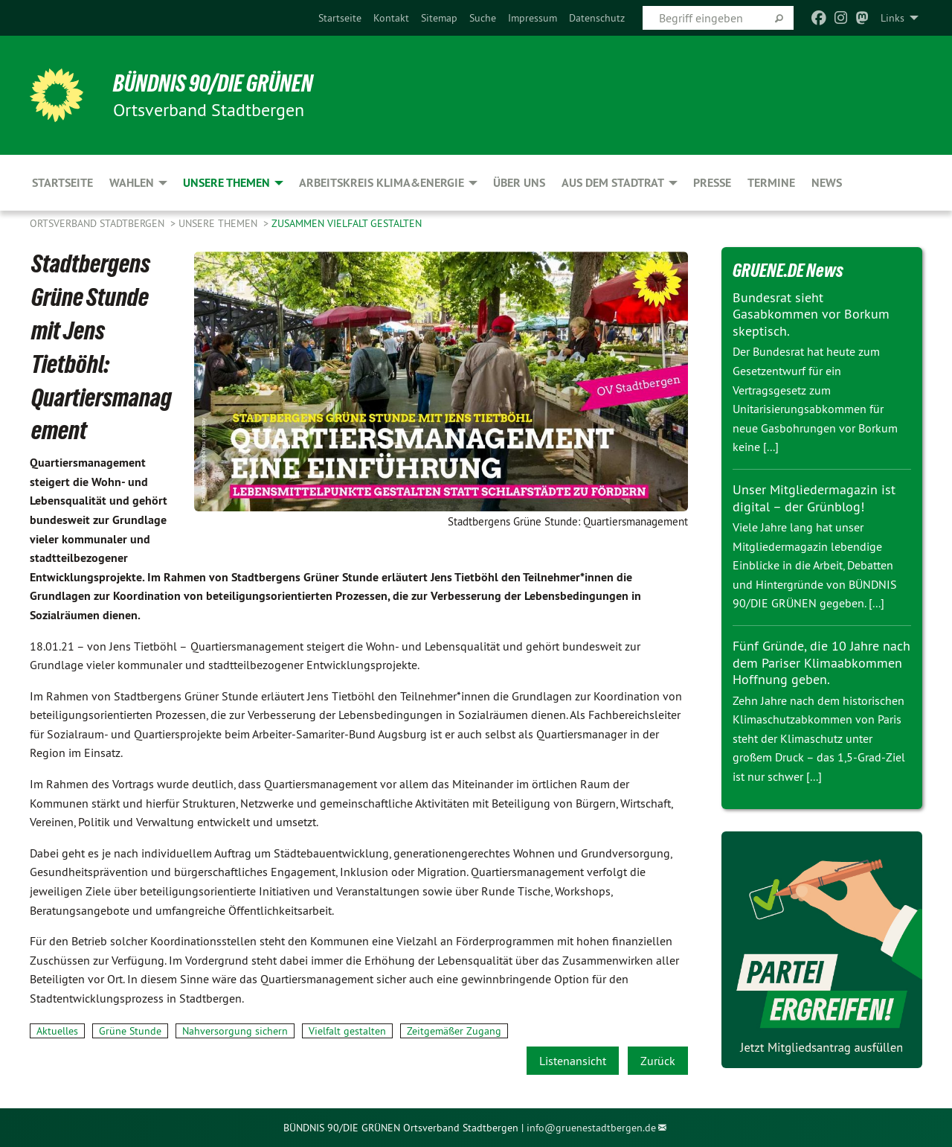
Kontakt (391, 18)
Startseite (339, 18)
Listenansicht (572, 1060)
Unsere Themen (219, 223)
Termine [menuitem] (771, 183)
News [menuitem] (826, 183)
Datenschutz (597, 18)
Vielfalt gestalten (347, 1031)
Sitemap (439, 18)
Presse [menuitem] (712, 183)
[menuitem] (339, 18)
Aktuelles (57, 1031)
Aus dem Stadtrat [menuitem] (613, 183)
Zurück (657, 1060)
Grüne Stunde (130, 1031)
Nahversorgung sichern (235, 1031)
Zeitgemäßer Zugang (454, 1031)
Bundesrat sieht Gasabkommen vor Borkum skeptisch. (811, 314)
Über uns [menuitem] (519, 183)
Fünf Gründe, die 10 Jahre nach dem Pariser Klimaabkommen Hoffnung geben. (821, 662)
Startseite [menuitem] (62, 183)
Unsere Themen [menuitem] (226, 183)
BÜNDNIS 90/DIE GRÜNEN (213, 83)
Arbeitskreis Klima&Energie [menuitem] (381, 183)
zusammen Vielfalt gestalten (346, 223)
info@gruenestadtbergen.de (591, 1127)
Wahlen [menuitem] (131, 183)
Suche (482, 18)
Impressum (532, 18)
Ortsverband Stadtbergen (98, 223)
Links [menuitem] (892, 18)
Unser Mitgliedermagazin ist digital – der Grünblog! (814, 498)
